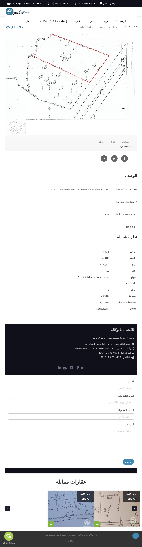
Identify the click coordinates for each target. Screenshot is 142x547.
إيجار (92, 21)
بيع (106, 21)
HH (75, 541)
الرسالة (130, 424)
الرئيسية (121, 21)
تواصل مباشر (108, 3)
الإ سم (131, 381)
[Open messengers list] (8, 536)
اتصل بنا (27, 21)
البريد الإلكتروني (126, 396)
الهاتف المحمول (126, 410)
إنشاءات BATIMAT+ (53, 21)
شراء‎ (77, 21)
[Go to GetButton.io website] (9, 543)
